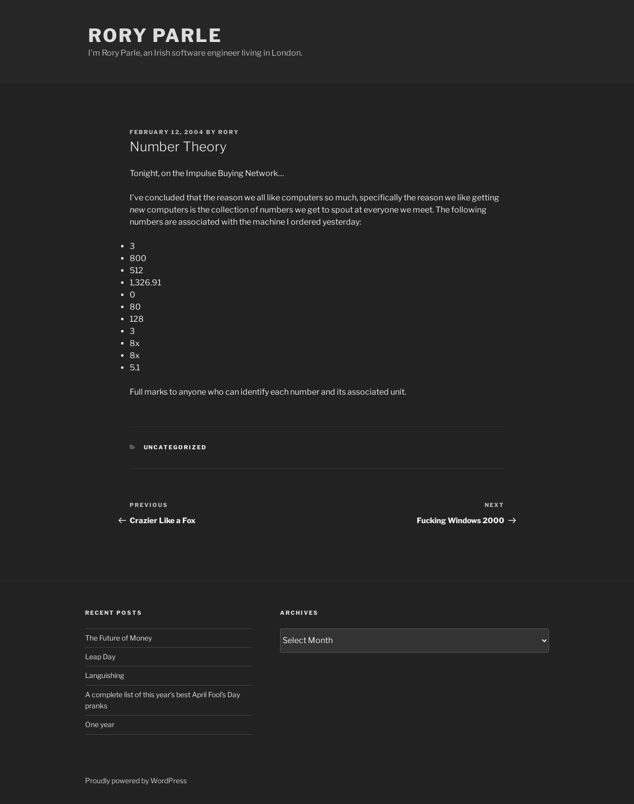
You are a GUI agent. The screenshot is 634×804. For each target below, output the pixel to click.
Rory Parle (155, 35)
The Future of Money (118, 637)
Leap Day (100, 656)
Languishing (104, 675)
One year (99, 724)
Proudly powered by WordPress (136, 780)
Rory (228, 132)
